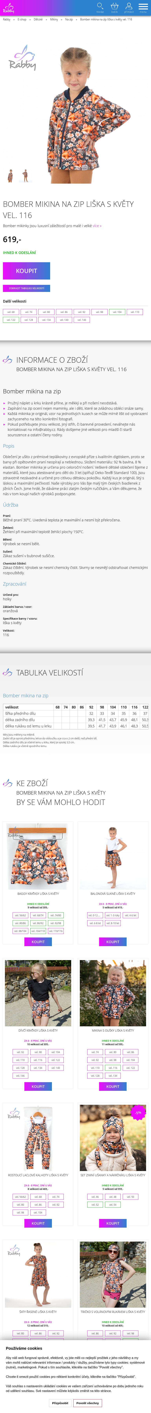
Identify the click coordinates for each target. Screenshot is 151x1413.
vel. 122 (11, 319)
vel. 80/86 (20, 923)
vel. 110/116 (56, 931)
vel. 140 (64, 319)
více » (97, 225)
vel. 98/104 (20, 931)
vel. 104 (117, 312)
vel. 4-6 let (130, 915)
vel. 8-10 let (113, 923)
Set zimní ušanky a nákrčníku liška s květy (113, 1175)
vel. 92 (81, 312)
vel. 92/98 (56, 923)
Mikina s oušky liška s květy (113, 1030)
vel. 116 (38, 1060)
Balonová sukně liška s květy (113, 894)
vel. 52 (95, 1204)
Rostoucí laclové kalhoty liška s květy (38, 1175)
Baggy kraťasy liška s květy (38, 894)
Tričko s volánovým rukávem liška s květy (113, 1312)
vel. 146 (82, 319)
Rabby (6, 19)
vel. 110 (135, 312)
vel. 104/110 (38, 931)
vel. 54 (112, 1204)
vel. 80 (46, 312)
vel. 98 (99, 312)
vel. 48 (112, 1196)
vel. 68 (11, 312)
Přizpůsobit (60, 1403)
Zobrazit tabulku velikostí (26, 288)
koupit (26, 271)
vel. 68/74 (38, 915)
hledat (100, 8)
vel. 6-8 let (95, 923)
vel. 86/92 (38, 923)
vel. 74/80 (56, 915)
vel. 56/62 (20, 915)
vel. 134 (46, 319)
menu (143, 8)
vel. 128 (29, 319)
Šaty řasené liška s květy (38, 1312)
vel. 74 (28, 312)
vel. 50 (130, 1196)
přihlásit (129, 8)
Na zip (69, 19)
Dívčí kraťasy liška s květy (38, 1030)
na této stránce (100, 1391)
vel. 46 (95, 1196)
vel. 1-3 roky (113, 915)
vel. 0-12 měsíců (95, 915)
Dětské (38, 19)
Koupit (38, 941)
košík (114, 8)
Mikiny (54, 19)
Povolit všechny (87, 1403)
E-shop (22, 19)
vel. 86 (64, 312)
